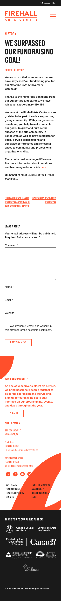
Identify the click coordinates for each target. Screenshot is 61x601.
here (43, 167)
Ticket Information (41, 485)
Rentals (10, 497)
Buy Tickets (11, 485)
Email (9, 300)
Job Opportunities (40, 493)
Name (9, 286)
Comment (11, 245)
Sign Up (14, 413)
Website (9, 313)
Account (47, 3)
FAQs (34, 497)
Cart (54, 3)
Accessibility (38, 489)
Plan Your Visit (13, 489)
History (10, 34)
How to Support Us (15, 493)
